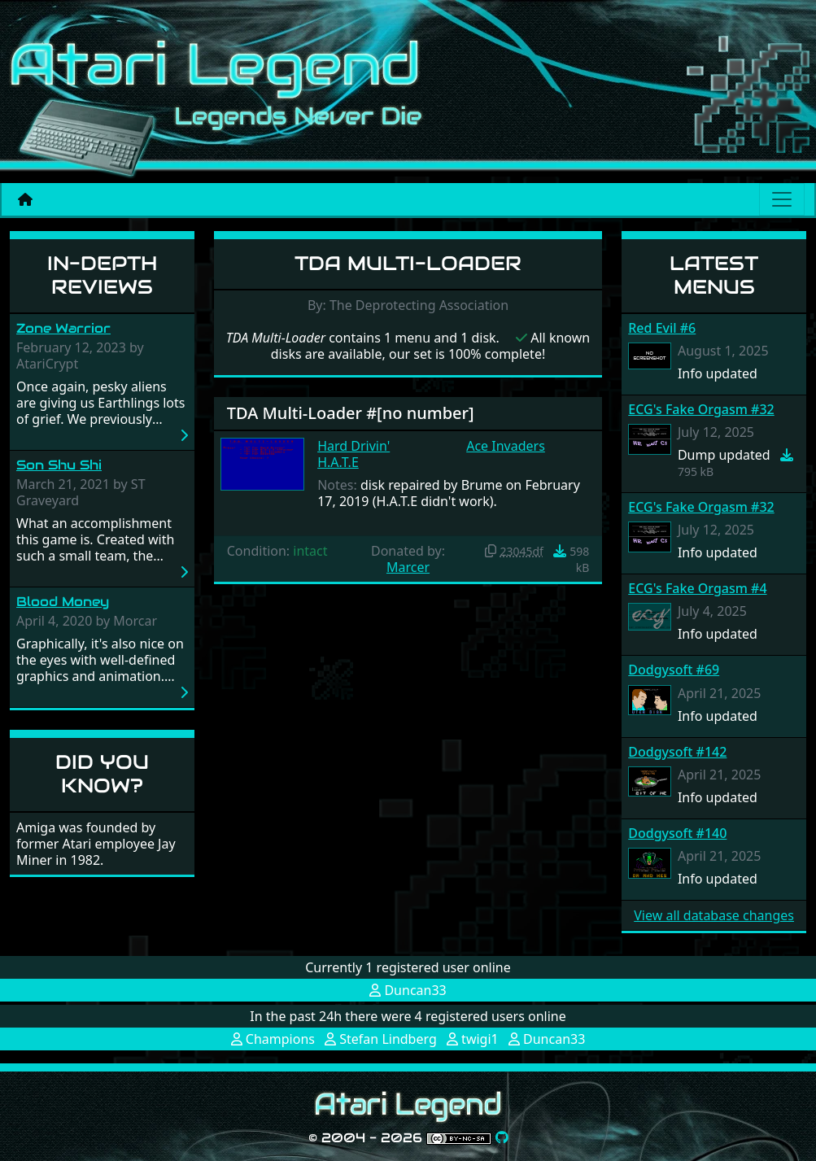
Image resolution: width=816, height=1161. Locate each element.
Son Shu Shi (59, 465)
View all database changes (714, 915)
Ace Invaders (505, 446)
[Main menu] (782, 199)
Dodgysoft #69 (673, 670)
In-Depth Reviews (102, 275)
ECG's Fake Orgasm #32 (701, 409)
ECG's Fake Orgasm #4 (697, 588)
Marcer (408, 567)
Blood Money (62, 601)
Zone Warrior (63, 328)
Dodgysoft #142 (677, 752)
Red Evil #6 (662, 328)
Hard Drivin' (353, 446)
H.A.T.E (338, 462)
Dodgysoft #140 (677, 833)
